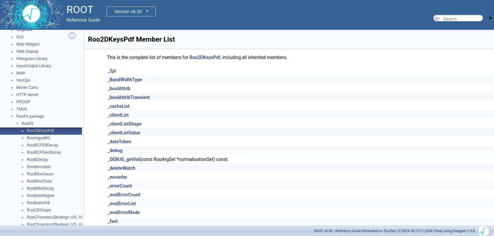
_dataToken (119, 141)
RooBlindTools (39, 181)
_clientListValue (124, 132)
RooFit (27, 123)
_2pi (112, 70)
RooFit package (30, 116)
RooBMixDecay (40, 188)
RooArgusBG (38, 138)
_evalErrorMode (124, 212)
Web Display (27, 51)
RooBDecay (37, 159)
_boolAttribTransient (129, 97)
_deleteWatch (121, 168)
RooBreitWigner (41, 195)
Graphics (24, 30)
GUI (19, 37)
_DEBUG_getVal (123, 159)
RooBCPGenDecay (44, 152)
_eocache (117, 177)
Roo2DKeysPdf (40, 130)
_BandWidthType (125, 79)
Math (20, 73)
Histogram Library (32, 58)
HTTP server (27, 94)
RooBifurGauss (40, 174)
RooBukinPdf (38, 203)
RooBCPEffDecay (42, 145)
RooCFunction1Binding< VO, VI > (56, 217)
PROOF (23, 102)
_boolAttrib (119, 88)
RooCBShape (39, 210)
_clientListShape (125, 124)
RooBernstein (39, 167)
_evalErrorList (122, 203)
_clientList (118, 115)
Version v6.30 (128, 11)
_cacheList (119, 106)
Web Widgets (28, 44)
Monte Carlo (27, 87)
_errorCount (120, 185)
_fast (113, 221)
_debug (115, 150)
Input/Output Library (33, 66)
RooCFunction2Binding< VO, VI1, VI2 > (61, 224)
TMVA (21, 109)
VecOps (23, 80)
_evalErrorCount (124, 194)
